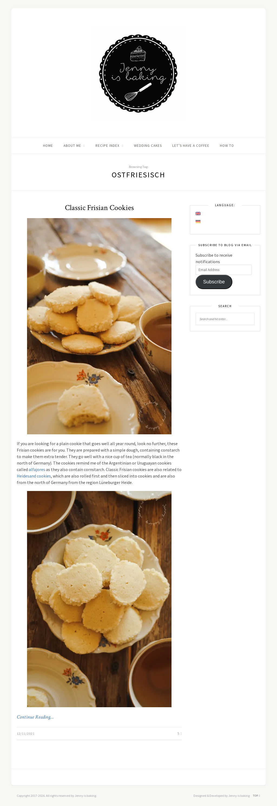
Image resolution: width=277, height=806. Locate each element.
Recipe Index (107, 145)
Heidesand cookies (34, 476)
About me (72, 145)
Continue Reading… (35, 717)
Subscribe (214, 282)
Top (256, 795)
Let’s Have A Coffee (190, 145)
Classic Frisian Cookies (99, 208)
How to (227, 145)
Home (48, 145)
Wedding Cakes (148, 145)
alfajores (37, 469)
